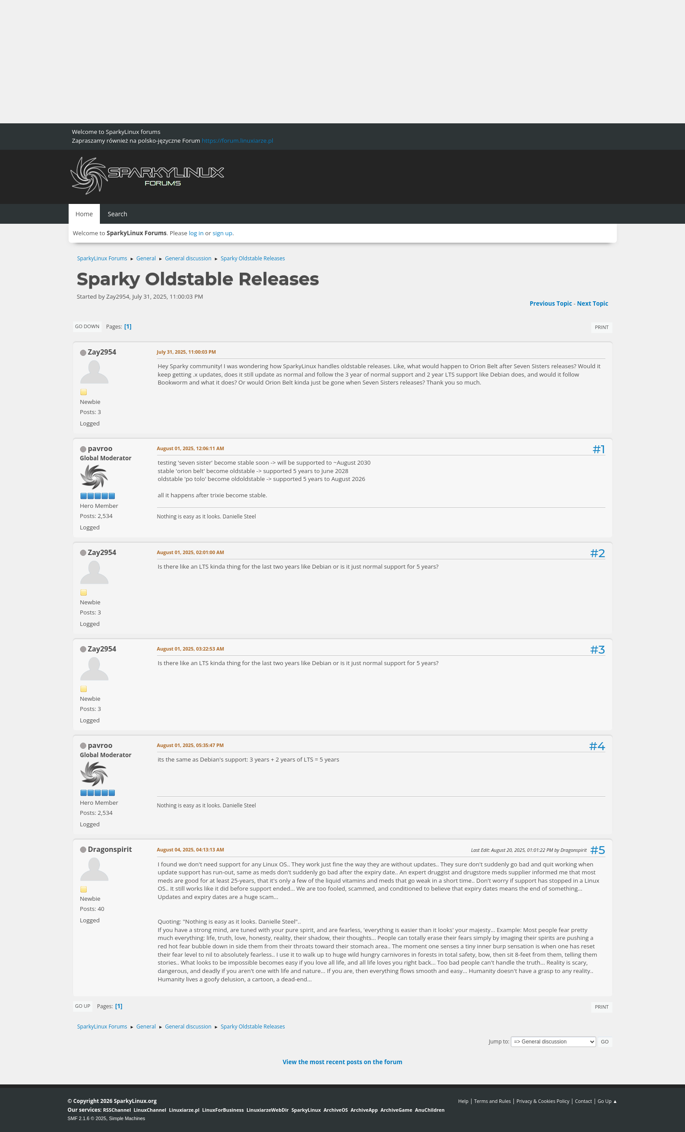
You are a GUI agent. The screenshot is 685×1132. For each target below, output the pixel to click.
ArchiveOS (335, 1109)
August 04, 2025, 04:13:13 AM (190, 849)
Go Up (83, 1006)
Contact (583, 1101)
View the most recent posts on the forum (342, 1062)
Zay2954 (102, 352)
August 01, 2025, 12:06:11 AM (190, 448)
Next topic (592, 303)
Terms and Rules (492, 1101)
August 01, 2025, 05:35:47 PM (190, 745)
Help (463, 1101)
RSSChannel (117, 1109)
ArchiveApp (364, 1109)
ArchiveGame (396, 1109)
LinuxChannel (150, 1109)
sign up (222, 233)
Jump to (498, 1041)
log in (196, 233)
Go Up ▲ (607, 1101)
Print (601, 327)
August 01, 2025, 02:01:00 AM (190, 552)
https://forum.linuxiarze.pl (237, 140)
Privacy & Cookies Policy (542, 1101)
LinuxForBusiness (223, 1109)
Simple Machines (127, 1118)
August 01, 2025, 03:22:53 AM (190, 648)
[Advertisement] (264, 61)
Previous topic (551, 303)
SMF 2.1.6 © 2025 (87, 1118)
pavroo (100, 448)
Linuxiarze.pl (184, 1109)
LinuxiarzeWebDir (267, 1109)
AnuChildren (429, 1109)
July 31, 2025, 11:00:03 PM (186, 351)
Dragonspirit (110, 849)
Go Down (87, 326)
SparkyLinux (306, 1109)
